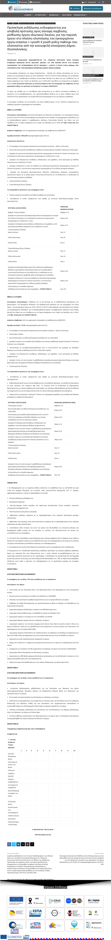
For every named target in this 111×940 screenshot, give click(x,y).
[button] (103, 2)
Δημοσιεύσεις (11, 20)
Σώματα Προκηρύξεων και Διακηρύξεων (45, 23)
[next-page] (87, 86)
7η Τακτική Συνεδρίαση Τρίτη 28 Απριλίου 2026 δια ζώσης (93, 80)
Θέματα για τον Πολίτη (22, 20)
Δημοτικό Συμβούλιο (88, 37)
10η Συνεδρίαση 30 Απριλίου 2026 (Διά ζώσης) (92, 41)
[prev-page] (84, 86)
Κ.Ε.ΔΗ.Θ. (33, 20)
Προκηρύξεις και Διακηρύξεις (26, 23)
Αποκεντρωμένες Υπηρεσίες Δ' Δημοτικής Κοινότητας (91, 75)
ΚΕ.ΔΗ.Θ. (15, 23)
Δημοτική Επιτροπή (88, 56)
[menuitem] (99, 2)
